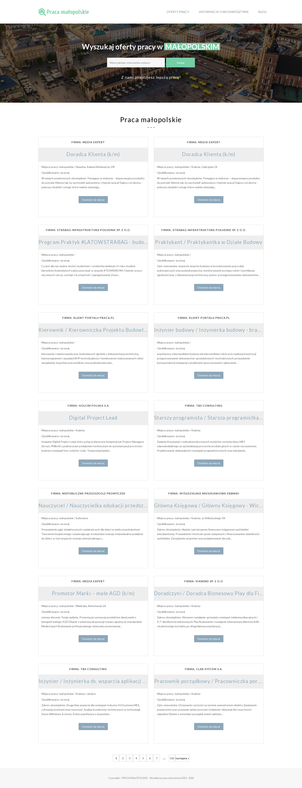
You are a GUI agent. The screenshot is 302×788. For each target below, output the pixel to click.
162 (172, 758)
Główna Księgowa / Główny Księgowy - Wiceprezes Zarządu (226, 505)
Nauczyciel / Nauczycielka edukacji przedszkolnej (99, 505)
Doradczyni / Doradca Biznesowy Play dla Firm (210, 593)
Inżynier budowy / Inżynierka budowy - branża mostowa (221, 330)
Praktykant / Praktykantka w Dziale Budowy (208, 242)
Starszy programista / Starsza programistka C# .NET (217, 418)
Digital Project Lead (93, 418)
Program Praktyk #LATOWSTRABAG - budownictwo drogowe (113, 242)
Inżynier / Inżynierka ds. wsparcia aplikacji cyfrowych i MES (111, 681)
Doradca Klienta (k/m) (93, 154)
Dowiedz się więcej (93, 199)
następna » (182, 758)
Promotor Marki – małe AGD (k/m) (93, 593)
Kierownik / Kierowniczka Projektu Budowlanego (99, 330)
